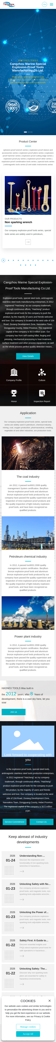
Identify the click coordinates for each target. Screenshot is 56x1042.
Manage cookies (28, 1027)
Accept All (28, 1034)
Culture (42, 380)
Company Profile (14, 380)
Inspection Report (42, 401)
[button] (3, 260)
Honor (14, 401)
